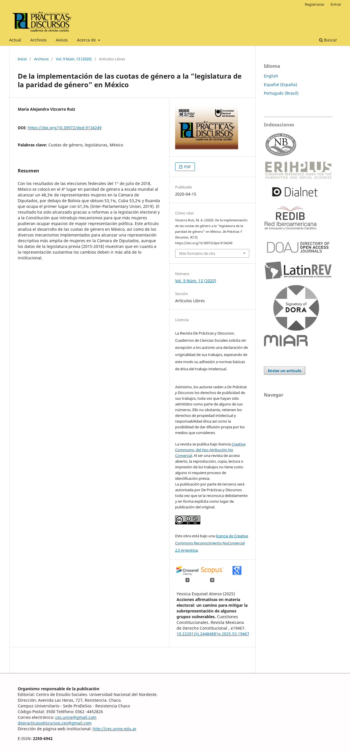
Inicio (22, 58)
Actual (15, 40)
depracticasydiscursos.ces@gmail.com (55, 723)
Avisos (62, 40)
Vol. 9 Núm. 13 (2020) (74, 58)
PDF (187, 166)
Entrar (336, 4)
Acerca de (87, 40)
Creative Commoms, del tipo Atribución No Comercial (210, 449)
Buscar (328, 40)
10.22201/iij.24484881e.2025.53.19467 (213, 633)
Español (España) (280, 84)
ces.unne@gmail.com (75, 717)
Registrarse (314, 4)
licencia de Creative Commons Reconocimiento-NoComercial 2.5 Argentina (211, 543)
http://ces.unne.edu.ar (115, 728)
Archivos (38, 40)
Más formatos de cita (197, 253)
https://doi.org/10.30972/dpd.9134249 (65, 127)
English (271, 76)
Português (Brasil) (281, 93)
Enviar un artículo (284, 370)
